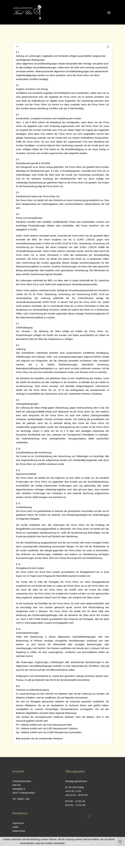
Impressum (18, 823)
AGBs (16, 827)
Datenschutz (19, 831)
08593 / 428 (23, 799)
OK (95, 843)
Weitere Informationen (78, 843)
